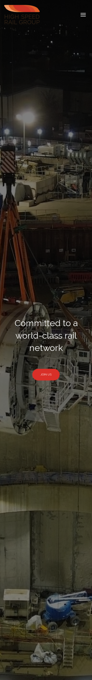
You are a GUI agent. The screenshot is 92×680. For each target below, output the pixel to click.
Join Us (46, 374)
